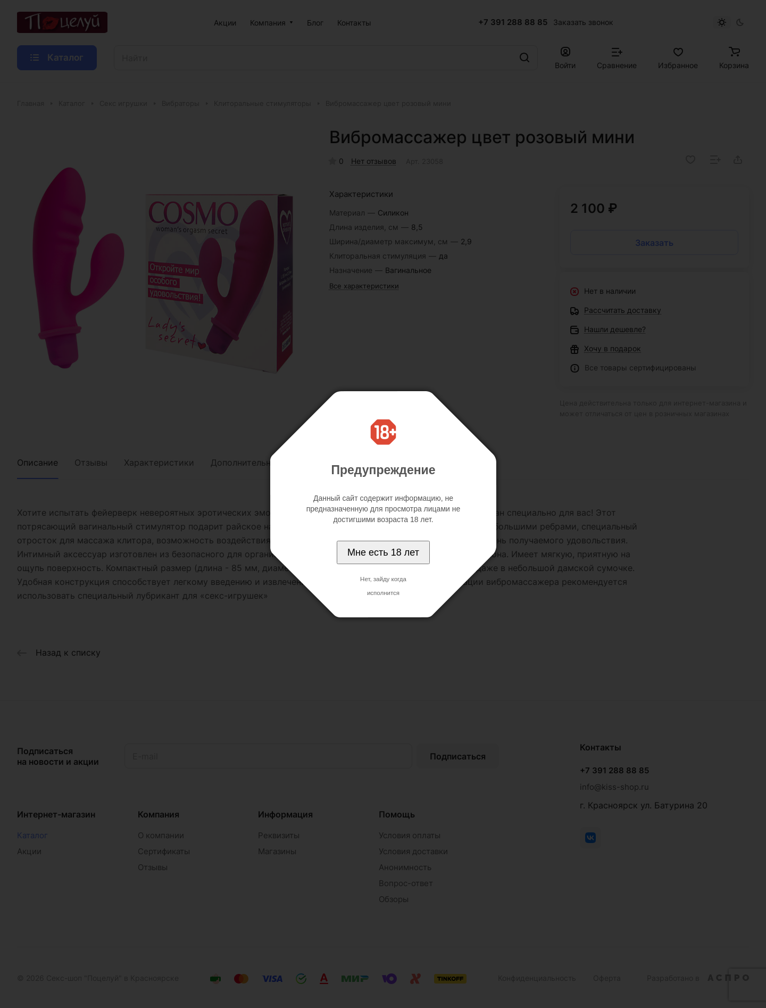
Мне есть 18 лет (383, 552)
